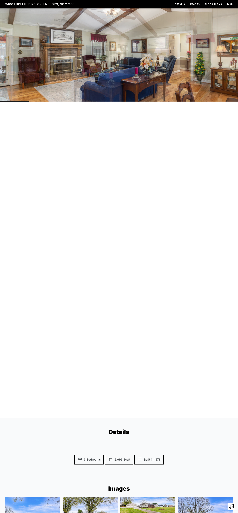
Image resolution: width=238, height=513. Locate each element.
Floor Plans (213, 4)
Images (195, 4)
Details (180, 4)
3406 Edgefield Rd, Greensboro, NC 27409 (40, 4)
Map (230, 4)
